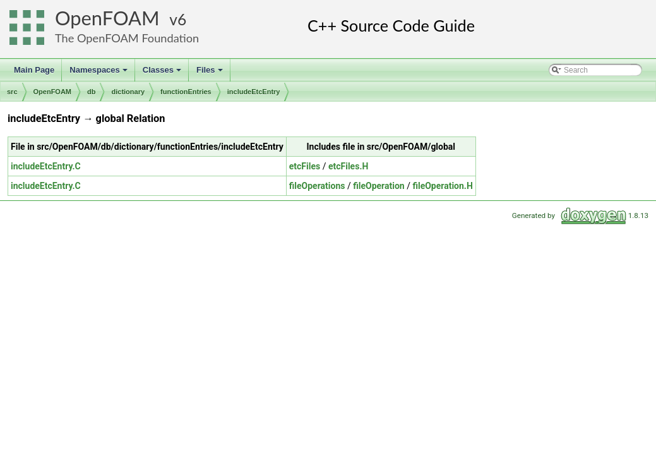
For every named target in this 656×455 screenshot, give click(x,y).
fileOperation (378, 186)
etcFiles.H (348, 166)
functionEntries (186, 91)
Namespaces (99, 73)
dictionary (128, 91)
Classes (163, 73)
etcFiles (304, 166)
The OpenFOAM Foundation (127, 38)
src (12, 91)
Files (210, 73)
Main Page (34, 70)
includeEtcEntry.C (46, 166)
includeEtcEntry (253, 91)
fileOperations (317, 186)
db (91, 91)
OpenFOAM (107, 18)
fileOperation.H (442, 186)
